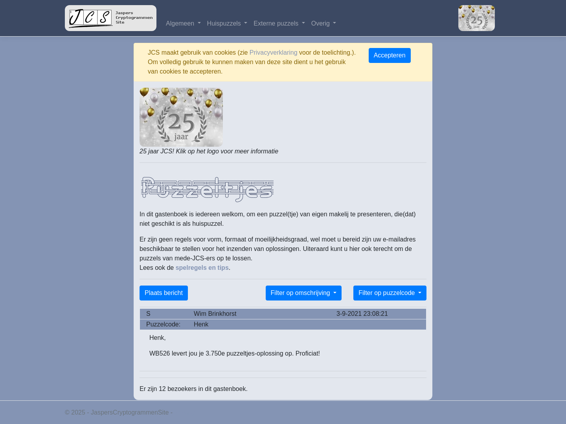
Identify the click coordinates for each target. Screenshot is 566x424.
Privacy (185, 412)
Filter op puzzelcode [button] (387, 292)
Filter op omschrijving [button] (301, 292)
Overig (321, 23)
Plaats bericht (164, 292)
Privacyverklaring (274, 52)
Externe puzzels (277, 23)
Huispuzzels (225, 23)
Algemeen (181, 23)
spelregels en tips (202, 267)
